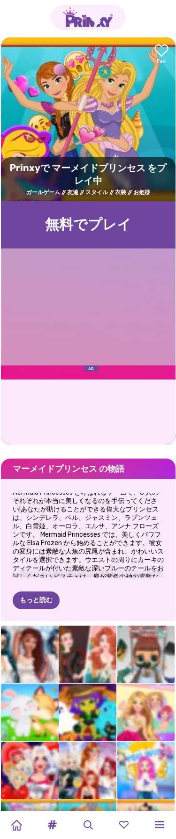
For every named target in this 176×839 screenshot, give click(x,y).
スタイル (96, 192)
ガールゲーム (43, 192)
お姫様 (141, 192)
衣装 (120, 192)
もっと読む (36, 600)
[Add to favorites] (161, 54)
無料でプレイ (88, 224)
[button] (52, 825)
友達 (72, 192)
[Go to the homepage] (88, 17)
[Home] (16, 825)
